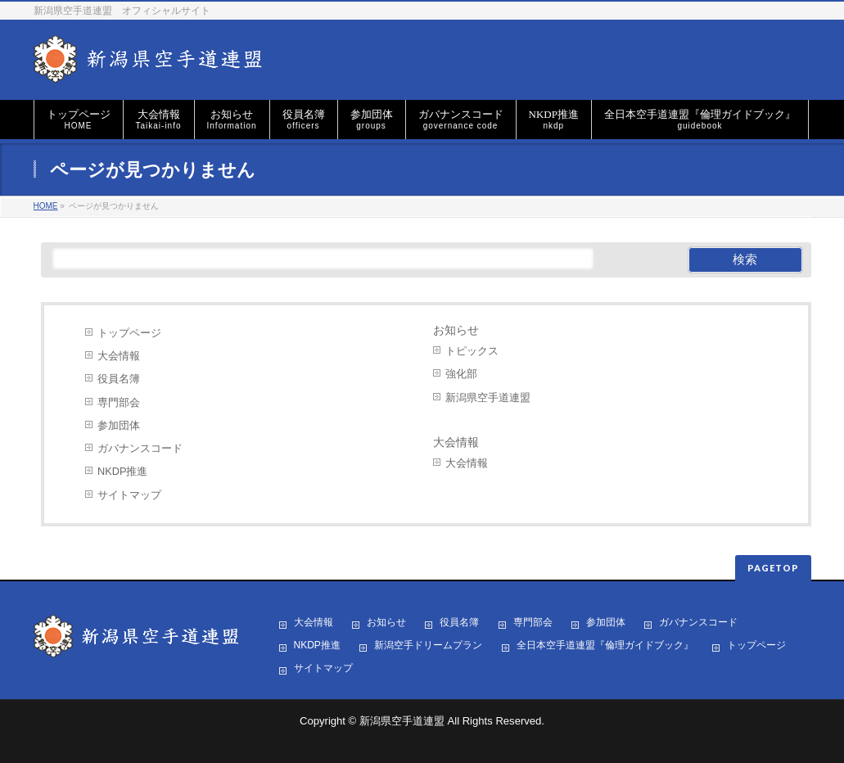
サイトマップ (129, 495)
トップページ (129, 333)
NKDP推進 (122, 471)
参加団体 (118, 425)
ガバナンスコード (140, 448)
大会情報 (118, 356)
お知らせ (456, 330)
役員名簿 (118, 378)
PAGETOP (773, 567)
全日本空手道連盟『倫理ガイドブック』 (605, 645)
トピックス (472, 351)
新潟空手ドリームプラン (428, 645)
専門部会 (118, 402)
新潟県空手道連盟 (487, 397)
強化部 (461, 374)
